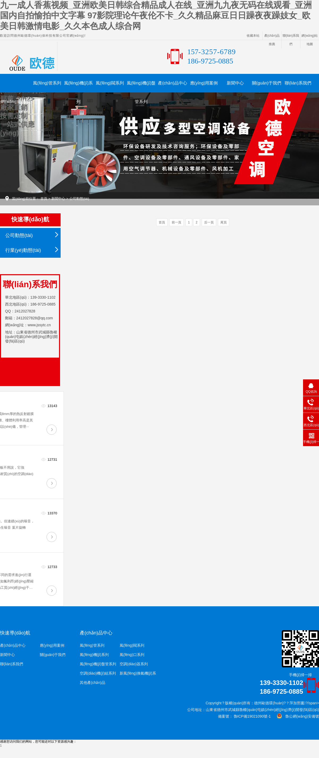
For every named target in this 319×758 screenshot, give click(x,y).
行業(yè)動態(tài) (23, 250)
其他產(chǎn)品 (92, 682)
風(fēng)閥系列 (110, 83)
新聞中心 (235, 83)
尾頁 (223, 222)
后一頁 (209, 222)
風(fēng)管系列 (47, 83)
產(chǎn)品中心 (172, 83)
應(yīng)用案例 (204, 83)
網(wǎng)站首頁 (16, 101)
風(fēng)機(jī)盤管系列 (141, 86)
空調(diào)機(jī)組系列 (98, 673)
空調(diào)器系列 (134, 664)
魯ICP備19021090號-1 (252, 716)
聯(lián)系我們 (298, 83)
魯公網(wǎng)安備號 (300, 716)
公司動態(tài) (79, 199)
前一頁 (176, 222)
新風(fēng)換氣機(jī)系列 (138, 674)
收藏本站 (253, 35)
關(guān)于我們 (266, 83)
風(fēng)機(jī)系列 (78, 86)
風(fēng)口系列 (132, 655)
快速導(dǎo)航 (15, 633)
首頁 (43, 199)
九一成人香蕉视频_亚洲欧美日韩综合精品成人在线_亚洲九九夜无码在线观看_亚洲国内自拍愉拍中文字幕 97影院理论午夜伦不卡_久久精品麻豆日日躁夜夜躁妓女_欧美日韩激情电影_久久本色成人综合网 (156, 15)
